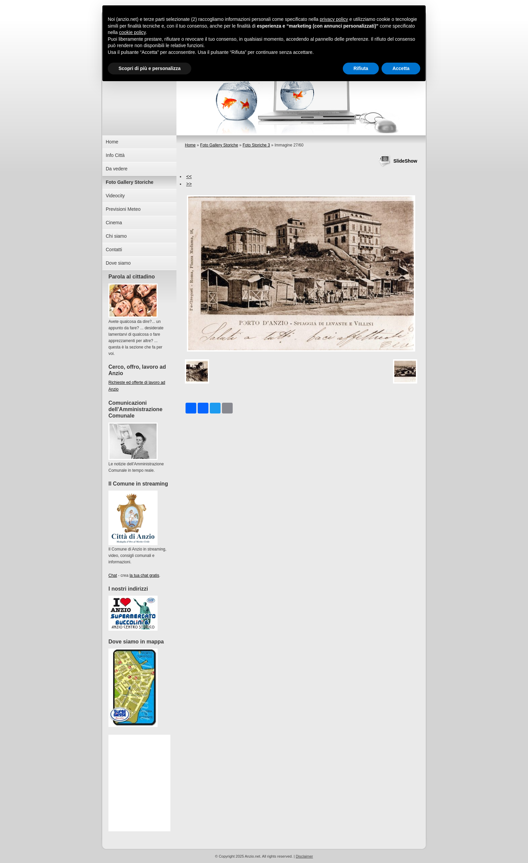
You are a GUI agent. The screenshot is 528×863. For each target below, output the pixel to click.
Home (190, 145)
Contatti (114, 249)
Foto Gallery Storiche (219, 145)
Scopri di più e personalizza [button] (149, 68)
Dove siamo (118, 263)
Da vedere (117, 168)
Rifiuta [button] (361, 68)
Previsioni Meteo (123, 209)
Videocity (115, 195)
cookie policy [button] (132, 32)
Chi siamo (116, 236)
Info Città (115, 155)
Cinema (114, 222)
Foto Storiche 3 (256, 145)
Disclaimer (304, 856)
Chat (112, 575)
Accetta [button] (400, 68)
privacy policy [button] (334, 19)
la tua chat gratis (144, 575)
